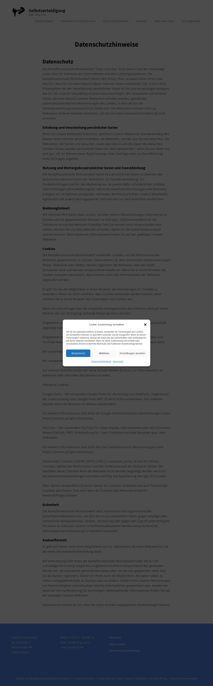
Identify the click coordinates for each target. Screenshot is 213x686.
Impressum (118, 361)
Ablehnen (104, 353)
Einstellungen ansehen (132, 353)
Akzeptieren (78, 353)
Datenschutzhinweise (101, 361)
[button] (145, 324)
